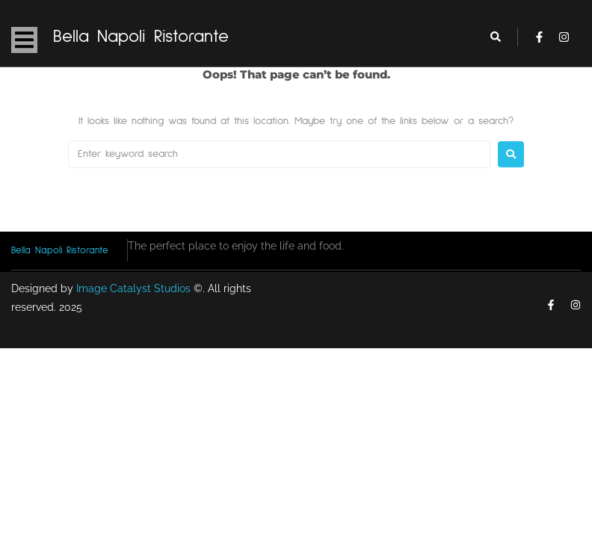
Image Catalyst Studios (133, 288)
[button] (24, 40)
